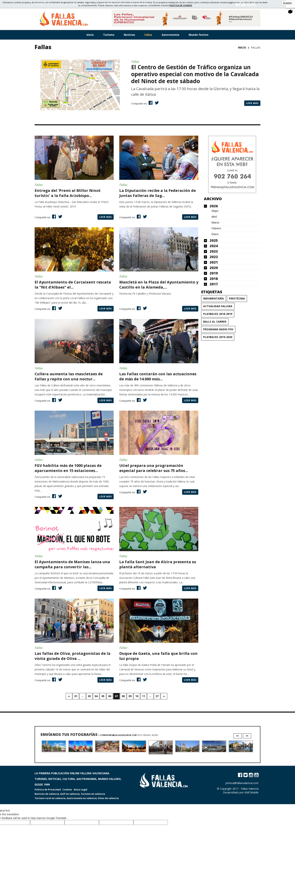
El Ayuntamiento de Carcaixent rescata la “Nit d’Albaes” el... (73, 285)
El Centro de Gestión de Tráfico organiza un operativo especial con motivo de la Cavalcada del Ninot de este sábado (195, 74)
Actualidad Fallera (217, 306)
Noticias (129, 34)
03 (89, 696)
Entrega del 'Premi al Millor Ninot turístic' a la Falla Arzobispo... (68, 193)
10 (136, 696)
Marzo (215, 222)
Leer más (252, 103)
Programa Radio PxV (218, 329)
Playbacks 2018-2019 (217, 314)
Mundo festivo (198, 34)
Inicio (90, 34)
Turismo (108, 34)
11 (143, 696)
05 (102, 696)
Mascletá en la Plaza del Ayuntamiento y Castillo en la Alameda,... (158, 285)
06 (109, 696)
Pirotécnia (237, 298)
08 (123, 696)
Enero (215, 234)
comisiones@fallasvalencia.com (118, 735)
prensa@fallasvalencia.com (242, 783)
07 (116, 696)
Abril (214, 216)
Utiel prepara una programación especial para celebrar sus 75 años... (153, 468)
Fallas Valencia (250, 788)
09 (130, 696)
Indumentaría (213, 298)
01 (75, 696)
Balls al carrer (214, 321)
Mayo (214, 211)
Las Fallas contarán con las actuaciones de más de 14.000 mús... (157, 376)
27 (157, 696)
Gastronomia (170, 34)
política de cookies (180, 5)
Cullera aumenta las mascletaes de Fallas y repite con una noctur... (69, 376)
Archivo (213, 198)
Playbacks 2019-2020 (217, 337)
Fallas (148, 34)
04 (96, 696)
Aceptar (287, 2)
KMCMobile (251, 792)
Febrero (216, 228)
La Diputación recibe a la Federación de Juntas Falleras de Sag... (157, 193)
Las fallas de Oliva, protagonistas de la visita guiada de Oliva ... (72, 656)
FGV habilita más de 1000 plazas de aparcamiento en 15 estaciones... (68, 468)
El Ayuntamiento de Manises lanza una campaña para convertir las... (72, 564)
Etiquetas (211, 291)
